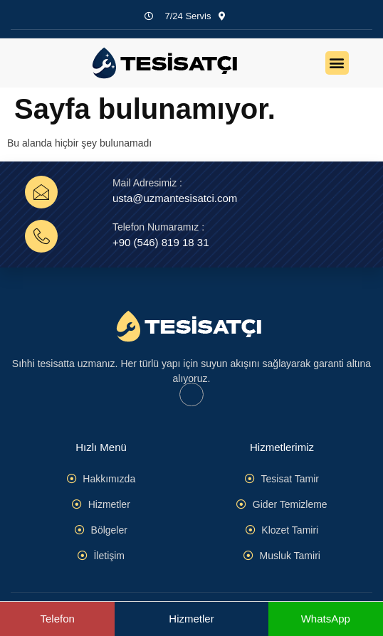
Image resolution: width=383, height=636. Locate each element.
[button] (337, 63)
